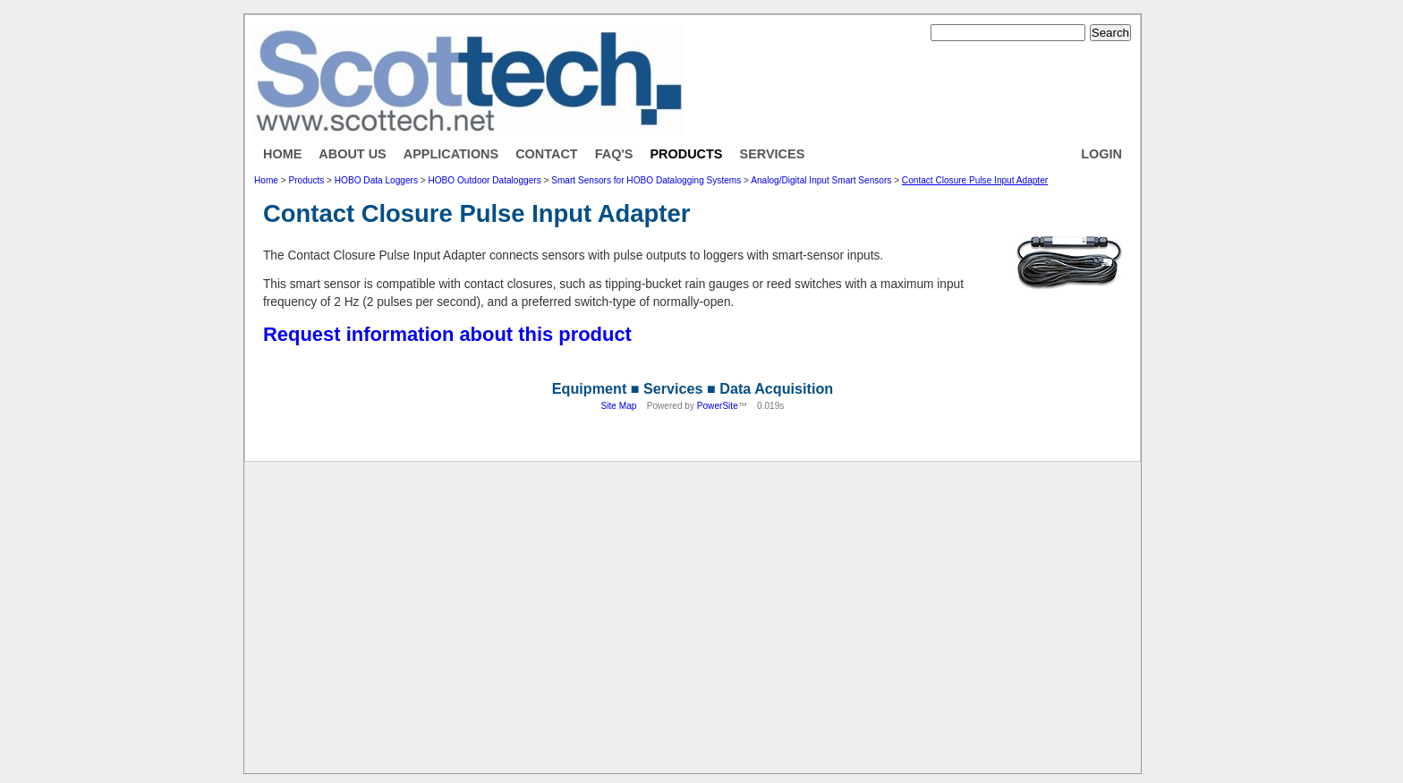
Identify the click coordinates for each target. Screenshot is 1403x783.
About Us (352, 154)
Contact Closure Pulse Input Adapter (975, 180)
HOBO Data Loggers (376, 180)
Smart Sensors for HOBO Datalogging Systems (646, 180)
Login (1101, 154)
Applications (451, 154)
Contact (546, 154)
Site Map (619, 406)
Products (686, 154)
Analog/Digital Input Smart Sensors (821, 180)
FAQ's (614, 154)
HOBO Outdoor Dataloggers (484, 180)
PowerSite (717, 406)
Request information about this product (447, 334)
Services (772, 154)
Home (282, 154)
